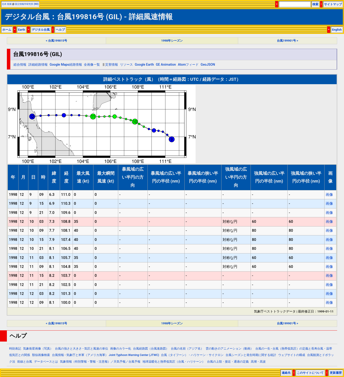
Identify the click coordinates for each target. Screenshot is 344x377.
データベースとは (46, 361)
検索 (315, 4)
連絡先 (286, 372)
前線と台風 (24, 361)
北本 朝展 (7, 4)
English (337, 29)
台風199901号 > (287, 40)
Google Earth (144, 65)
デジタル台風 (41, 29)
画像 (329, 194)
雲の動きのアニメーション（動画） (229, 348)
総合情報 (20, 65)
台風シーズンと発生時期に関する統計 (251, 355)
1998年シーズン (172, 40)
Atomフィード (188, 65)
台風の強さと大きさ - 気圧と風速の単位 (81, 348)
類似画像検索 (41, 355)
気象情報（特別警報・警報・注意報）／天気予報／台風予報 (100, 361)
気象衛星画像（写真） (38, 348)
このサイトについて (310, 372)
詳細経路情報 (38, 65)
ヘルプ (60, 29)
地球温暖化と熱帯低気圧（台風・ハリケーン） (173, 361)
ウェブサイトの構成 (291, 355)
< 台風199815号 (56, 40)
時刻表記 (15, 348)
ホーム (6, 29)
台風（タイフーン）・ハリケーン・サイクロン (192, 355)
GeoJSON (208, 65)
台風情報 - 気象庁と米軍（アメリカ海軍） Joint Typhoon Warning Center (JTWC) (105, 355)
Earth (21, 29)
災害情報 (111, 65)
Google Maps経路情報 (66, 65)
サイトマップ (333, 4)
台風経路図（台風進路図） (151, 348)
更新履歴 (336, 372)
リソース (126, 65)
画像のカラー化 (120, 348)
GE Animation (166, 65)
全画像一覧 (92, 65)
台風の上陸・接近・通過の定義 (228, 361)
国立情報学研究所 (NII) (26, 4)
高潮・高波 (258, 361)
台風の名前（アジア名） (187, 348)
